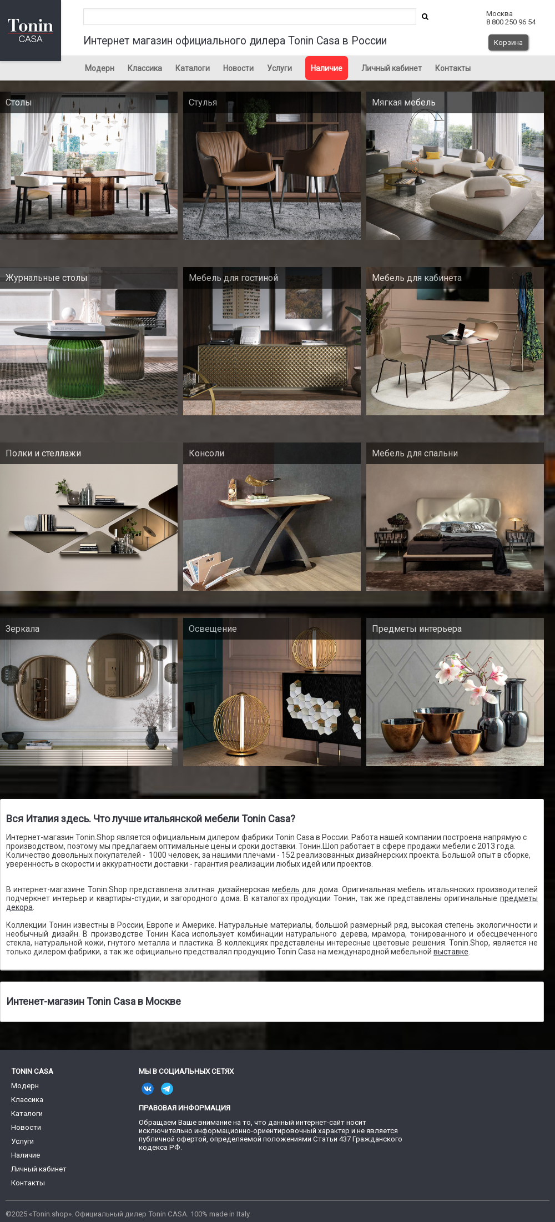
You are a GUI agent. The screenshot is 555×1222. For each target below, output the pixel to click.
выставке (450, 951)
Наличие (326, 68)
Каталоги (192, 68)
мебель (286, 889)
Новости (238, 68)
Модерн (99, 68)
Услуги (279, 68)
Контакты (453, 68)
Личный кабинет (391, 68)
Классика (145, 68)
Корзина (508, 42)
